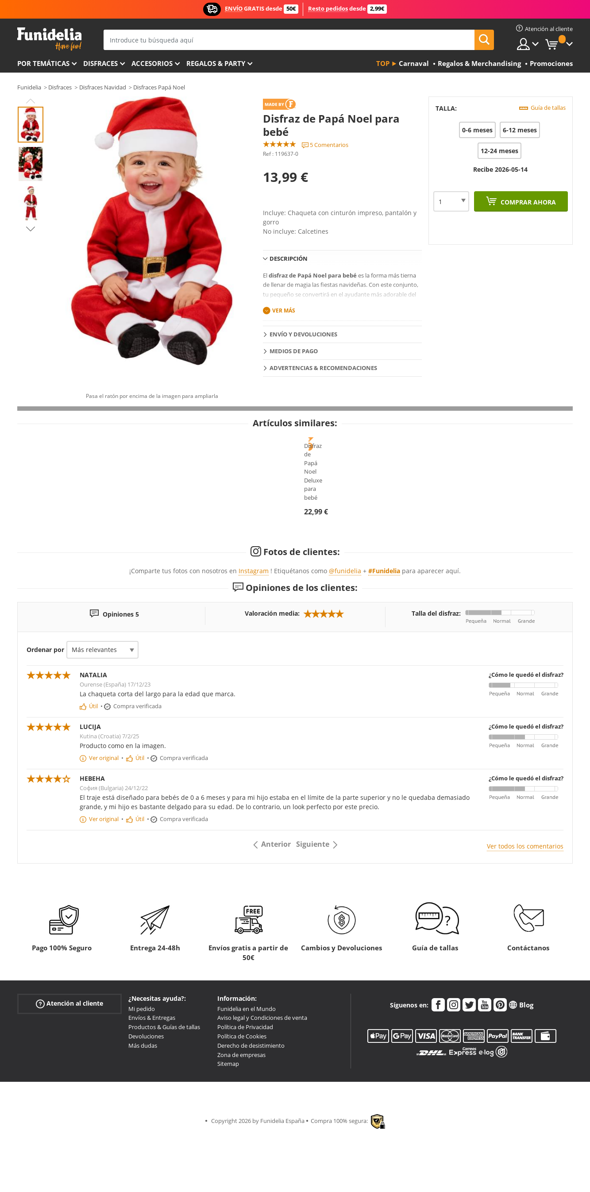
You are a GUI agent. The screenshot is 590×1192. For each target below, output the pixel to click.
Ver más (283, 310)
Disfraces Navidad (102, 87)
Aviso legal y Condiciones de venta (262, 1078)
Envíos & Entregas (151, 1078)
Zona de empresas (241, 1115)
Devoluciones (146, 1096)
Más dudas (142, 1105)
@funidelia (345, 630)
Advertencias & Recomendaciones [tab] (323, 368)
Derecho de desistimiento (251, 1105)
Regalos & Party (215, 63)
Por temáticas (43, 63)
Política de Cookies (241, 1096)
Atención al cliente (69, 1063)
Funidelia (29, 87)
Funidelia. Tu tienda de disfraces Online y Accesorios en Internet (49, 39)
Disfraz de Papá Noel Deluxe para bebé (295, 552)
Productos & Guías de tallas (164, 1087)
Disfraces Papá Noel (159, 87)
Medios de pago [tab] (294, 351)
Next (30, 228)
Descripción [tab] (289, 258)
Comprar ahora (527, 202)
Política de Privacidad (245, 1087)
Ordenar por (45, 709)
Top (382, 63)
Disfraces (100, 63)
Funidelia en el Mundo (246, 1068)
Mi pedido (141, 1068)
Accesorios (152, 63)
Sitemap (228, 1124)
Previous (30, 100)
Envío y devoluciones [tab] (303, 334)
